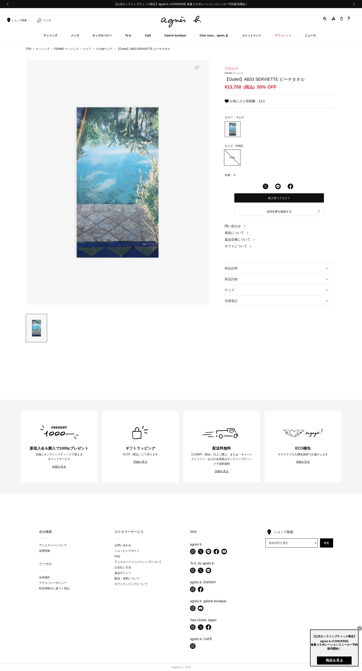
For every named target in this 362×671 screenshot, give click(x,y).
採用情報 (44, 550)
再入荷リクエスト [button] (279, 198)
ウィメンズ (43, 49)
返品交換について (240, 239)
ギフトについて (238, 246)
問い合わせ (235, 226)
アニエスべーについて (53, 545)
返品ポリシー (123, 573)
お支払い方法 (123, 567)
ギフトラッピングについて (131, 584)
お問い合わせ (123, 545)
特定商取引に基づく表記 (54, 588)
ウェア (87, 49)
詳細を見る (59, 466)
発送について (237, 233)
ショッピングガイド (127, 550)
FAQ (117, 556)
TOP (28, 49)
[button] (325, 18)
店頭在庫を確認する (293, 211)
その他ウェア (104, 49)
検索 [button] (326, 543)
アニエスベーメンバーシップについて (138, 562)
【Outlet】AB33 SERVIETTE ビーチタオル (143, 49)
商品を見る (334, 660)
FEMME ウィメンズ (66, 49)
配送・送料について (127, 578)
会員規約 (44, 577)
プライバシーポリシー (53, 583)
